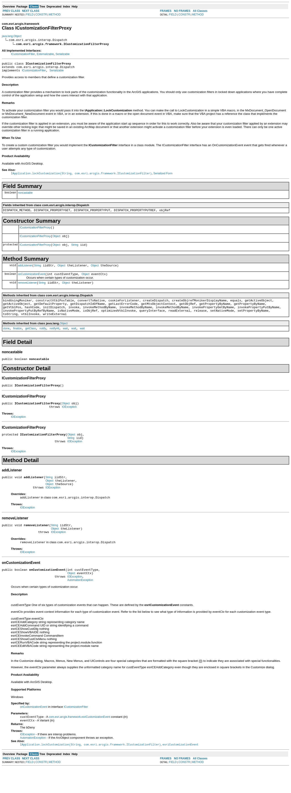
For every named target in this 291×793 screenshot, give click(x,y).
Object (56, 240)
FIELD (30, 14)
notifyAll (54, 339)
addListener (25, 271)
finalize (17, 339)
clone (6, 339)
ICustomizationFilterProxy (35, 231)
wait (65, 339)
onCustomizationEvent (31, 280)
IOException (69, 420)
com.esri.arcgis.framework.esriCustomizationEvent (79, 741)
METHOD (55, 14)
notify (43, 339)
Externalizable (45, 54)
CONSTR (41, 14)
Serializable (62, 54)
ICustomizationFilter (23, 54)
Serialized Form (163, 175)
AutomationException (80, 604)
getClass (30, 339)
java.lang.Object (11, 36)
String (74, 249)
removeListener (27, 289)
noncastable (25, 195)
